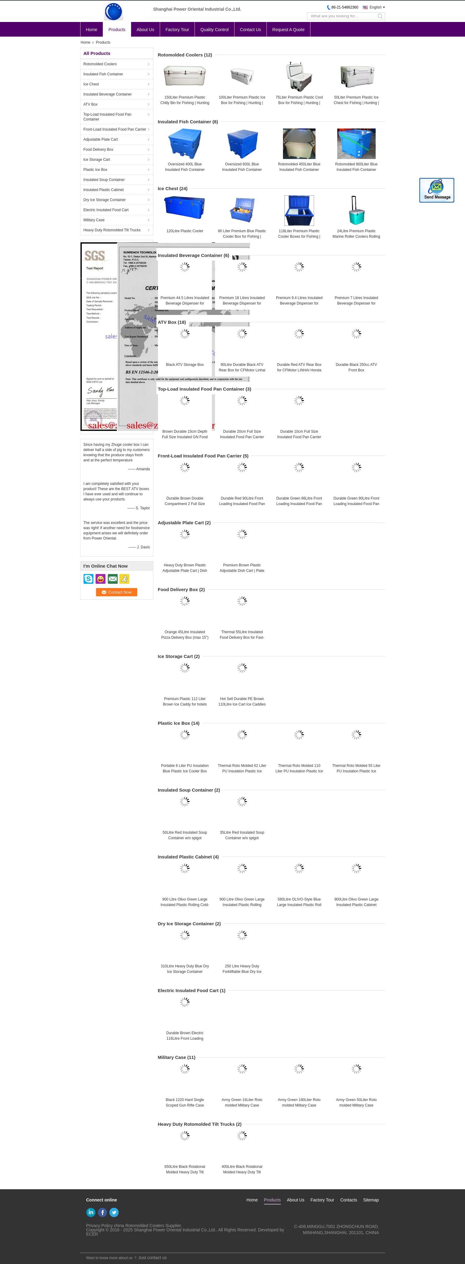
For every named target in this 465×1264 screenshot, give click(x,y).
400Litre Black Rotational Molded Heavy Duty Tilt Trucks (242, 1172)
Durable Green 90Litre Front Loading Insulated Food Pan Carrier (356, 503)
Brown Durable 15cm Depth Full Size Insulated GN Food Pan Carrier (185, 437)
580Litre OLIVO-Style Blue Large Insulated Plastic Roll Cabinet (299, 904)
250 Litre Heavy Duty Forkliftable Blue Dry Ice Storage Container (242, 971)
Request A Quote (288, 29)
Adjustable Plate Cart (101, 139)
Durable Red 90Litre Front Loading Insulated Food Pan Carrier (242, 503)
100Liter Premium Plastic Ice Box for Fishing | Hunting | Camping (242, 102)
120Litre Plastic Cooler (184, 231)
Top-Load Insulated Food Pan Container (107, 116)
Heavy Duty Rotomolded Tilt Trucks (112, 230)
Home (91, 29)
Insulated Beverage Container (108, 94)
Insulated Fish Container (103, 74)
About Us (145, 29)
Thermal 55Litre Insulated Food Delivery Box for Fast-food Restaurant (242, 637)
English (375, 7)
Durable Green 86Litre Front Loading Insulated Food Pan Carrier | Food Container (299, 503)
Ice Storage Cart (97, 159)
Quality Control (214, 29)
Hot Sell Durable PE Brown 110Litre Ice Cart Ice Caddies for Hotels (242, 704)
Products (117, 29)
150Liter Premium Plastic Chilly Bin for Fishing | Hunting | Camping (184, 102)
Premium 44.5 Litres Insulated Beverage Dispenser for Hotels (185, 303)
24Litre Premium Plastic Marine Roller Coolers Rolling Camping (356, 236)
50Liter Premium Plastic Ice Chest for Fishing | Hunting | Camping (356, 102)
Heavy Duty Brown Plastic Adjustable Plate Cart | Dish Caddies (185, 570)
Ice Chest (91, 84)
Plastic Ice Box (96, 170)
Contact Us (250, 29)
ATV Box (91, 104)
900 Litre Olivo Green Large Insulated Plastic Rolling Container (242, 904)
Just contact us (152, 1257)
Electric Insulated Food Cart (106, 210)
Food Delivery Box (98, 149)
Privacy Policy (99, 1225)
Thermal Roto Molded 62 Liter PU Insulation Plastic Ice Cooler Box (242, 771)
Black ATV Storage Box (185, 365)
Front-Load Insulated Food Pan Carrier (115, 129)
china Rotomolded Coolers (139, 1225)
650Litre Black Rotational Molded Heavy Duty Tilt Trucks (185, 1172)
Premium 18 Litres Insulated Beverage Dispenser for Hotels (242, 303)
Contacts (348, 1199)
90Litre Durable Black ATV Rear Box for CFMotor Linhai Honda (242, 370)
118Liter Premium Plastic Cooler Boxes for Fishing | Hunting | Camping (299, 236)
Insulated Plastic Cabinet (104, 190)
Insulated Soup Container (104, 180)
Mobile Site (93, 1244)
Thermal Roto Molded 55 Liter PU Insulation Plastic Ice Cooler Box (356, 771)
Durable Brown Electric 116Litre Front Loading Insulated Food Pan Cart (185, 1038)
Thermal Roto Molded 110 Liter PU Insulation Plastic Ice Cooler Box (299, 771)
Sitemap (371, 1199)
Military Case (94, 220)
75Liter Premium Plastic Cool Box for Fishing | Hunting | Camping (299, 102)
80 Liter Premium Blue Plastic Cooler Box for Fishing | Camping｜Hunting (242, 236)
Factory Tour (177, 29)
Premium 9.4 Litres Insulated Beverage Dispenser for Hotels (299, 303)
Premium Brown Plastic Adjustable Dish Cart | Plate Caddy (242, 570)
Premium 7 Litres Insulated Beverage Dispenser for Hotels (356, 303)
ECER (92, 1234)
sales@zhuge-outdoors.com (352, 1238)
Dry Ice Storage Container (105, 200)
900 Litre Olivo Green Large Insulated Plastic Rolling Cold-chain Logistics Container (185, 904)
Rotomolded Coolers (100, 64)
